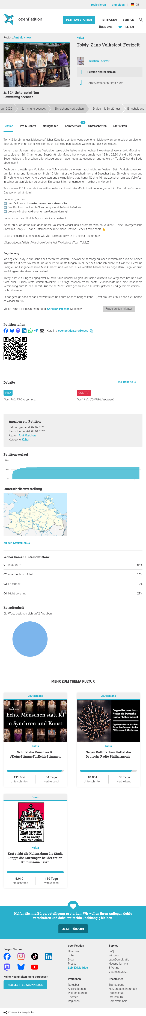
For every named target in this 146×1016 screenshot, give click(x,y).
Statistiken (120, 126)
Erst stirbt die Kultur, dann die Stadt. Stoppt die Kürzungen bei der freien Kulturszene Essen (35, 857)
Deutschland (35, 695)
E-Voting (114, 967)
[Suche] (141, 19)
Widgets (114, 955)
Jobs (71, 955)
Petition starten (79, 19)
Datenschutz (116, 993)
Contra (83, 392)
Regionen (74, 1001)
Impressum (116, 997)
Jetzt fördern (73, 929)
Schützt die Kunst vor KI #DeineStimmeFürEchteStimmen (35, 754)
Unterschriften (97, 126)
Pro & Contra (28, 126)
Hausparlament (118, 963)
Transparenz (116, 984)
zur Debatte (126, 382)
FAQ (111, 951)
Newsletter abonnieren (25, 985)
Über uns (73, 951)
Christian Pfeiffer (98, 61)
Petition (8, 126)
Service (128, 19)
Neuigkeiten (50, 126)
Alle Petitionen (77, 988)
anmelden (118, 4)
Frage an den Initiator (119, 308)
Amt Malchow (22, 37)
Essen (35, 797)
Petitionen (109, 19)
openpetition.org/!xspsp (75, 330)
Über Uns (105, 27)
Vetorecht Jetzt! (118, 971)
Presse (72, 963)
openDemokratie (119, 959)
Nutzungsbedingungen (123, 988)
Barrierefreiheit (118, 1001)
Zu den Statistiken (15, 543)
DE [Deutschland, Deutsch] (135, 4)
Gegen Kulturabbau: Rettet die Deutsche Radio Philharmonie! (108, 754)
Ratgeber (73, 984)
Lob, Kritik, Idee (78, 967)
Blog (71, 959)
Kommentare (73, 124)
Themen (73, 997)
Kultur (80, 37)
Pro (8, 392)
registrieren (98, 4)
